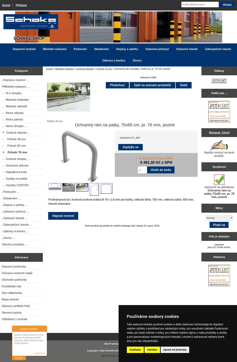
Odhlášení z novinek (14, 319)
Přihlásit (21, 5)
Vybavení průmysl (157, 49)
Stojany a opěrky (127, 49)
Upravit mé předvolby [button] (174, 349)
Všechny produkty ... (14, 244)
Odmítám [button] (152, 349)
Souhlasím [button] (135, 349)
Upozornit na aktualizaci (219, 186)
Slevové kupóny (12, 312)
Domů (6, 5)
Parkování (80, 49)
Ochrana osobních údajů (17, 273)
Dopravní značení (24, 49)
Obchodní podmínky (14, 279)
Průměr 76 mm (104, 68)
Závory (137, 60)
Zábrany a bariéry (113, 60)
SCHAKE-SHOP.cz (114, 351)
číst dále (19, 358)
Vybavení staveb (187, 49)
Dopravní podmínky (14, 266)
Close (44, 329)
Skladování (101, 49)
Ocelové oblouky (85, 68)
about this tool (39, 353)
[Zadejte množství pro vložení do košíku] (142, 169)
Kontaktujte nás (11, 286)
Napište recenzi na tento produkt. (219, 148)
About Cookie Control (15, 329)
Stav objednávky (12, 292)
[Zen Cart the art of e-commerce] (219, 81)
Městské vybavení (64, 68)
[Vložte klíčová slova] (200, 4)
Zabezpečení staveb (218, 49)
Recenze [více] (219, 132)
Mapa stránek (10, 299)
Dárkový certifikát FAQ (16, 305)
